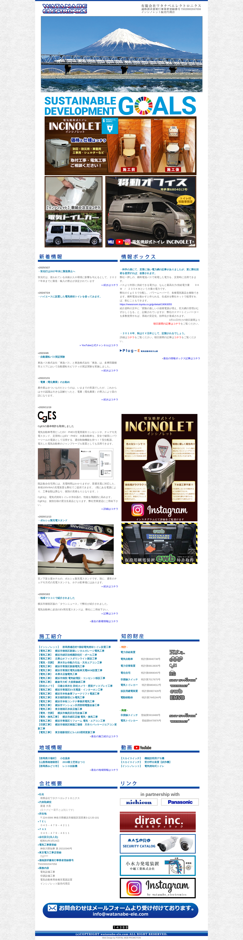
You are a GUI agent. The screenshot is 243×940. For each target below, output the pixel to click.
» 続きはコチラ (109, 285)
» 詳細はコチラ (109, 508)
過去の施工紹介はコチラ (104, 736)
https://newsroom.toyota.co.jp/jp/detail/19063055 (146, 304)
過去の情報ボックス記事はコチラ (181, 358)
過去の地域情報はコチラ (104, 769)
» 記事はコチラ (109, 613)
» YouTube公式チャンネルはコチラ (99, 345)
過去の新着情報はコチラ (104, 621)
